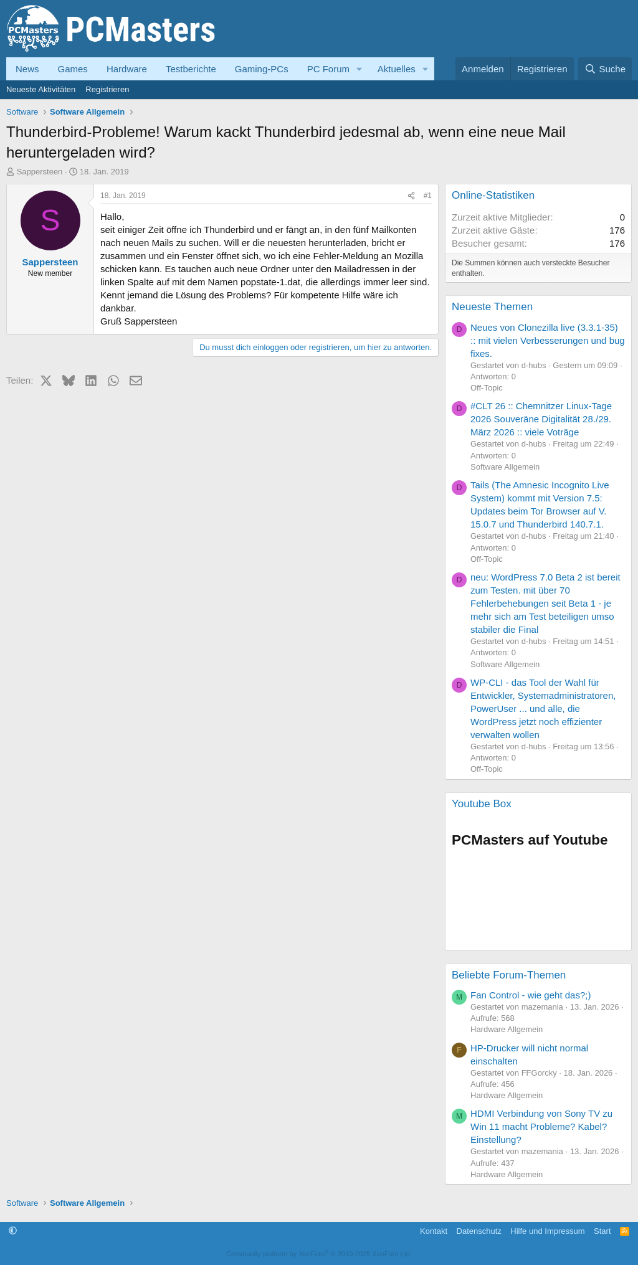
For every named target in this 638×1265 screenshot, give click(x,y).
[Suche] (605, 68)
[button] (359, 68)
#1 (428, 195)
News (27, 69)
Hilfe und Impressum (547, 1231)
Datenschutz (479, 1231)
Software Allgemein (505, 466)
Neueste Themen (492, 307)
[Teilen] (411, 196)
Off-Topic (486, 387)
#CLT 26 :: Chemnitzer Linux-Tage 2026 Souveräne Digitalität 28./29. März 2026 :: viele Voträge (541, 418)
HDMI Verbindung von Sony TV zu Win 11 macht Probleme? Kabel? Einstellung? (541, 1126)
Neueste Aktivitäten (40, 89)
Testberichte (191, 69)
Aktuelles (397, 69)
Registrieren (107, 89)
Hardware (127, 69)
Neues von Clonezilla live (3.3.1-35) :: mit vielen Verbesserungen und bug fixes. (547, 340)
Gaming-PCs (261, 69)
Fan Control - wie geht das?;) (530, 995)
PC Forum (328, 69)
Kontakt (433, 1231)
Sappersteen (40, 171)
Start (602, 1231)
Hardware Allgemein (506, 1029)
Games (73, 69)
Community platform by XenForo (319, 1254)
